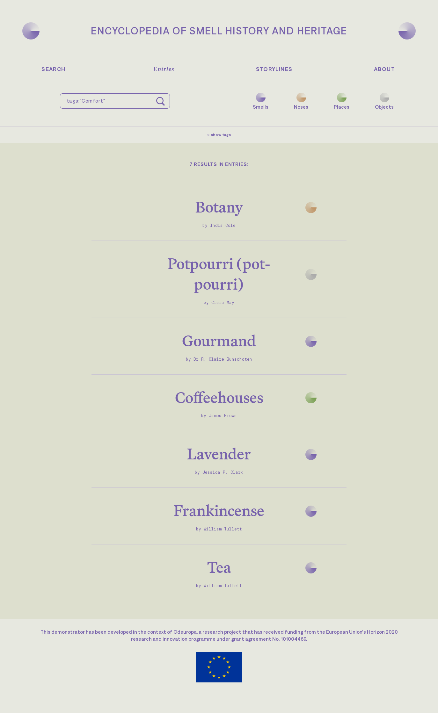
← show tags (219, 135)
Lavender (219, 454)
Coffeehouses (219, 397)
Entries (163, 69)
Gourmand (219, 340)
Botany (219, 207)
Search (53, 69)
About (384, 69)
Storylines (274, 69)
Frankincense (219, 510)
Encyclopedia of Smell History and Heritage (219, 31)
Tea (219, 567)
